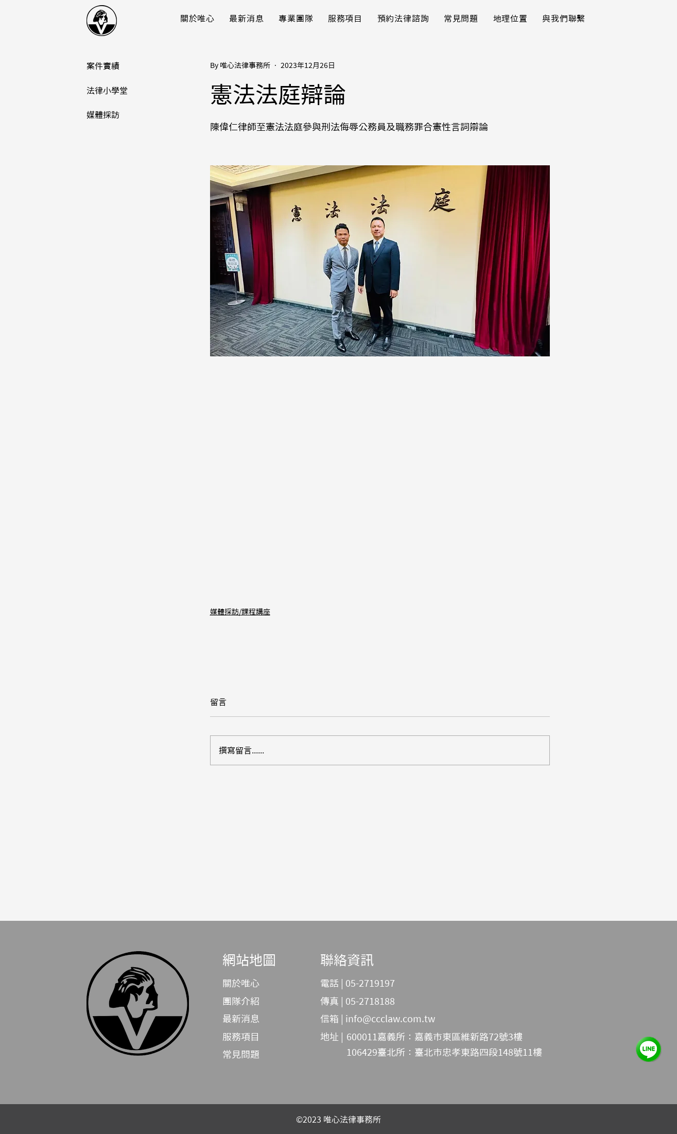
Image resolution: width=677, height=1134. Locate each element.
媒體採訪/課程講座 (240, 611)
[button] (246, 18)
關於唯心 (240, 983)
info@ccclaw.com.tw (390, 1018)
